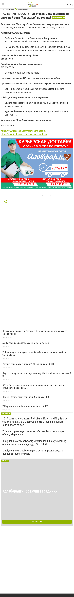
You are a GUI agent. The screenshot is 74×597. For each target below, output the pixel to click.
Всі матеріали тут (37, 522)
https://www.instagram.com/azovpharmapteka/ (24, 134)
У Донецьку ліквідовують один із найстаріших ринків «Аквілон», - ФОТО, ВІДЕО (35, 353)
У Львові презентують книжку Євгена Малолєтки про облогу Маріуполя (33, 433)
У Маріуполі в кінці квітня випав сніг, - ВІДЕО (25, 406)
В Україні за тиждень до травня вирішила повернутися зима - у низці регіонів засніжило (34, 386)
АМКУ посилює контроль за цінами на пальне (25, 343)
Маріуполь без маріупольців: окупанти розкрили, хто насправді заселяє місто (32, 452)
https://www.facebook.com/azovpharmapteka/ (23, 130)
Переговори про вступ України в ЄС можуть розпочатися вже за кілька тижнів (34, 332)
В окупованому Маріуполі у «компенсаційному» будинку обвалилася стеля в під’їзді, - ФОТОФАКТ (34, 442)
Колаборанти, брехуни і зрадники (30, 491)
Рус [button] (67, 4)
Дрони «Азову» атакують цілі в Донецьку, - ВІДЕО (27, 397)
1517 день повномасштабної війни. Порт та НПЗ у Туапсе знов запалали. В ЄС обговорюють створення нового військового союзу (35, 422)
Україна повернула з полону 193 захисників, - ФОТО (28, 364)
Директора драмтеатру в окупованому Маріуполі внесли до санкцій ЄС (36, 374)
